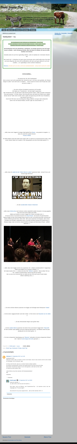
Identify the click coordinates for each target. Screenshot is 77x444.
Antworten (8, 374)
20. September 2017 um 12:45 (18, 356)
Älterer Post (47, 437)
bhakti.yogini (12, 346)
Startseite (27, 437)
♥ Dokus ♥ (18, 30)
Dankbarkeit (14, 348)
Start (4, 30)
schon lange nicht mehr (27, 338)
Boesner (27, 337)
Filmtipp (20, 348)
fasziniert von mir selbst (44, 313)
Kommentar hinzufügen (9, 398)
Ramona (6, 65)
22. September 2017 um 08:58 (25, 380)
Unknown (8, 356)
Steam (33, 132)
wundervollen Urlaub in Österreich (29, 204)
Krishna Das (13, 211)
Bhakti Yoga (9, 348)
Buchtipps (25, 30)
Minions (31, 271)
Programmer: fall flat (27, 135)
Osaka (47, 307)
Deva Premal (29, 215)
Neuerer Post (7, 437)
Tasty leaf (46, 327)
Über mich (10, 30)
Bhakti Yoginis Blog (11, 7)
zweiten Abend (13, 327)
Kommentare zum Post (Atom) (15, 440)
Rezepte (33, 30)
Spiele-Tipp (24, 348)
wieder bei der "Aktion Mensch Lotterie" (22, 172)
